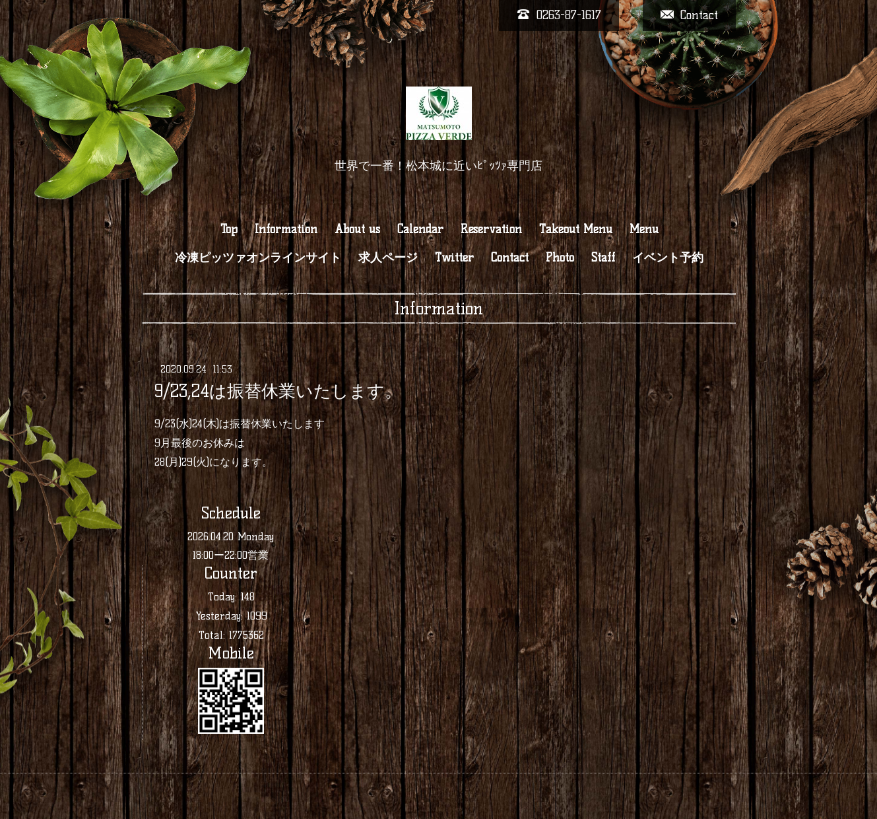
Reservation (491, 229)
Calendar (420, 229)
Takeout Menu (575, 229)
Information (286, 229)
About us (357, 229)
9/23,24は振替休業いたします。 (278, 391)
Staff (603, 257)
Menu (644, 229)
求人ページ (388, 257)
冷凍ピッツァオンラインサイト (258, 257)
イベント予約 (667, 257)
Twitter (454, 257)
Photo (560, 257)
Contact (510, 257)
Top (229, 229)
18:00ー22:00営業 (231, 555)
